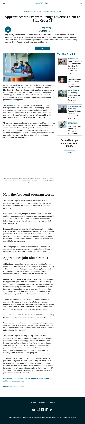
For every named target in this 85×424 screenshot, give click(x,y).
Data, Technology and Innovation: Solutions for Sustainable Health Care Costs (75, 67)
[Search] (81, 3)
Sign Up (69, 153)
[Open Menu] (4, 3)
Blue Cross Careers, (49, 11)
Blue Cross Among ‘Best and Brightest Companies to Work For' (74, 113)
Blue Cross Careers (75, 106)
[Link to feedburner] (51, 410)
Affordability (73, 59)
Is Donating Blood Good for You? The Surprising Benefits (74, 98)
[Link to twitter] (38, 410)
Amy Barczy (46, 28)
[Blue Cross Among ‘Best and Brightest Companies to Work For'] (62, 109)
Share (42, 48)
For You (58, 11)
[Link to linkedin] (47, 410)
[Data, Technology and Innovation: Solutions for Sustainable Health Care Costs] (62, 61)
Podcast (71, 77)
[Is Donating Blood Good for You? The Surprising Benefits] (62, 93)
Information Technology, (33, 11)
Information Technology (72, 123)
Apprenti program (13, 105)
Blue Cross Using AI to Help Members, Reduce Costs (74, 130)
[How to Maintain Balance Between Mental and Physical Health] (62, 79)
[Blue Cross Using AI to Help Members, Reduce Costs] (62, 124)
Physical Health (73, 90)
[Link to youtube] (34, 410)
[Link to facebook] (42, 410)
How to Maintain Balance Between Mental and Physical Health (75, 83)
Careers (42, 403)
